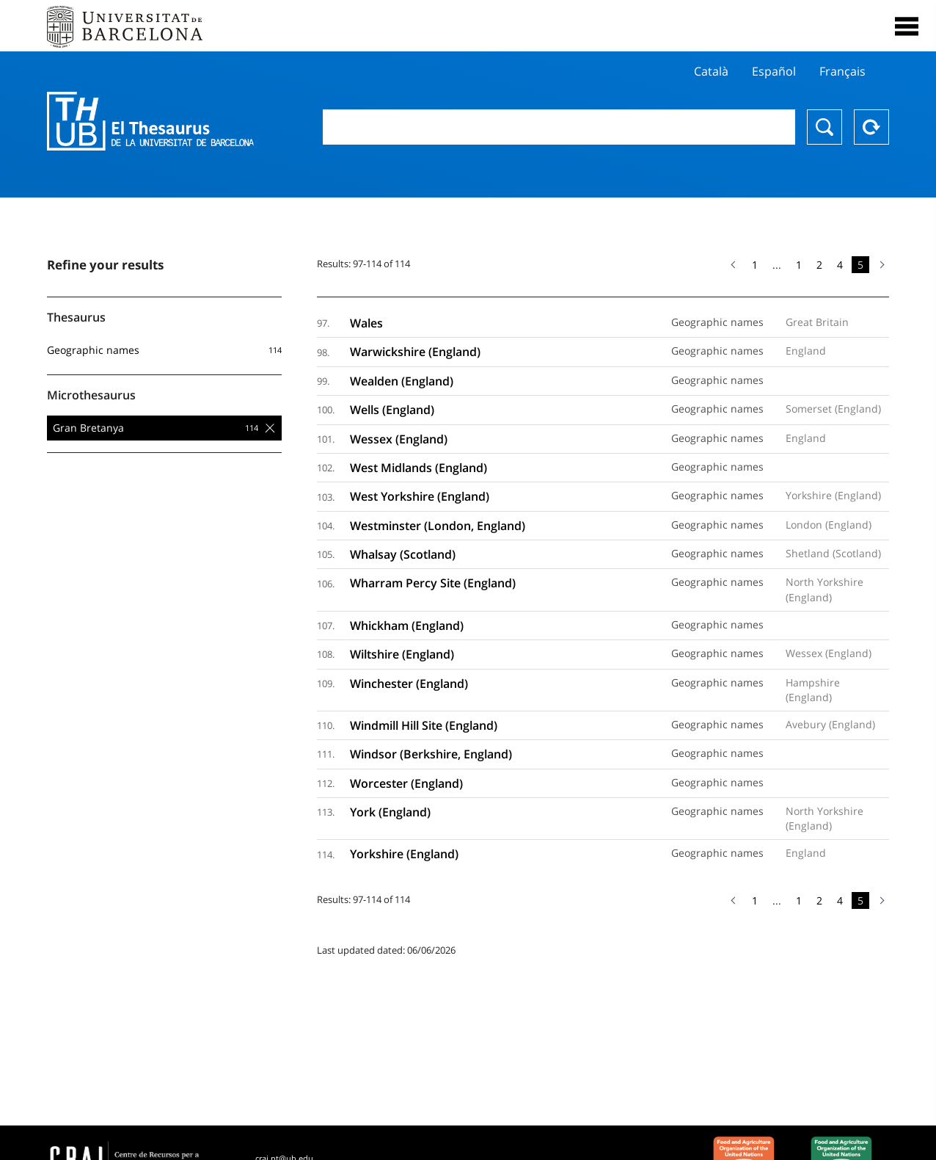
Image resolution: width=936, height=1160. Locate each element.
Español (774, 71)
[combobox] (559, 127)
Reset (871, 127)
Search (824, 127)
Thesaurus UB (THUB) (155, 121)
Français (842, 71)
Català (711, 71)
